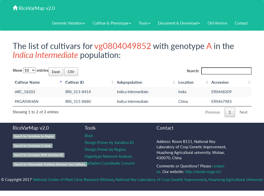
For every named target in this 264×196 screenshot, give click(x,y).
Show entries (31, 70)
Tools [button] (144, 23)
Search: (219, 70)
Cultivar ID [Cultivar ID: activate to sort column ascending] (74, 82)
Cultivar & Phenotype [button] (112, 23)
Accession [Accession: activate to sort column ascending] (219, 82)
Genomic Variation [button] (68, 23)
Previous (212, 112)
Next (243, 112)
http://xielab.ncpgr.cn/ (203, 171)
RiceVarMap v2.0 (34, 8)
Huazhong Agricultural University (235, 179)
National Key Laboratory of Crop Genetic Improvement (161, 179)
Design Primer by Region (105, 149)
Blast (89, 135)
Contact (241, 23)
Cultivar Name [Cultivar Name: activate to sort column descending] (27, 82)
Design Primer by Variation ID (109, 142)
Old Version (217, 23)
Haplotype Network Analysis (108, 156)
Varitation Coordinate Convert (110, 163)
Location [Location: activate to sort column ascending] (185, 82)
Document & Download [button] (179, 23)
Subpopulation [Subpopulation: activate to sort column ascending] (129, 82)
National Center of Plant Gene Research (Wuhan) (73, 179)
